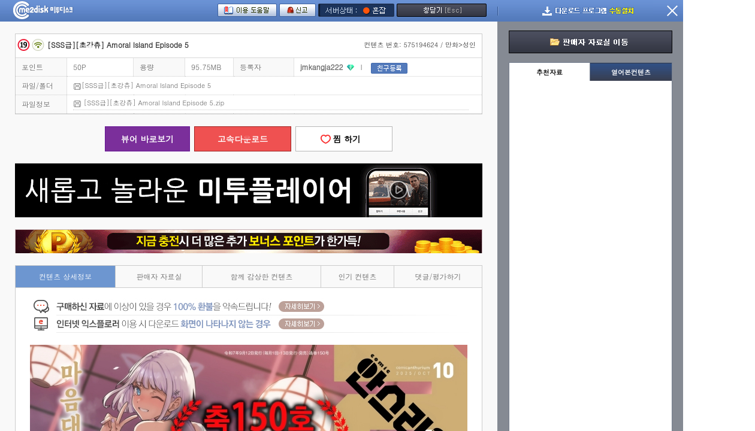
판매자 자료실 (159, 276)
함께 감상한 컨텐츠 (262, 276)
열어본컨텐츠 (631, 72)
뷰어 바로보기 (147, 139)
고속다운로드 (243, 139)
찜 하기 (344, 139)
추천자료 (549, 72)
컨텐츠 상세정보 (65, 276)
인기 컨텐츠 (358, 276)
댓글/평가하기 (438, 276)
